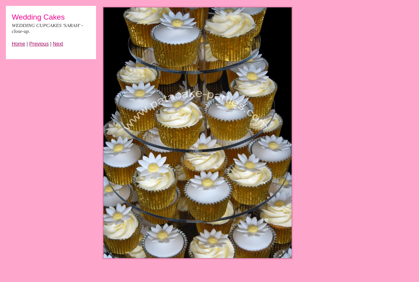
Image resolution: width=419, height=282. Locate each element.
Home (18, 44)
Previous (39, 44)
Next (58, 44)
